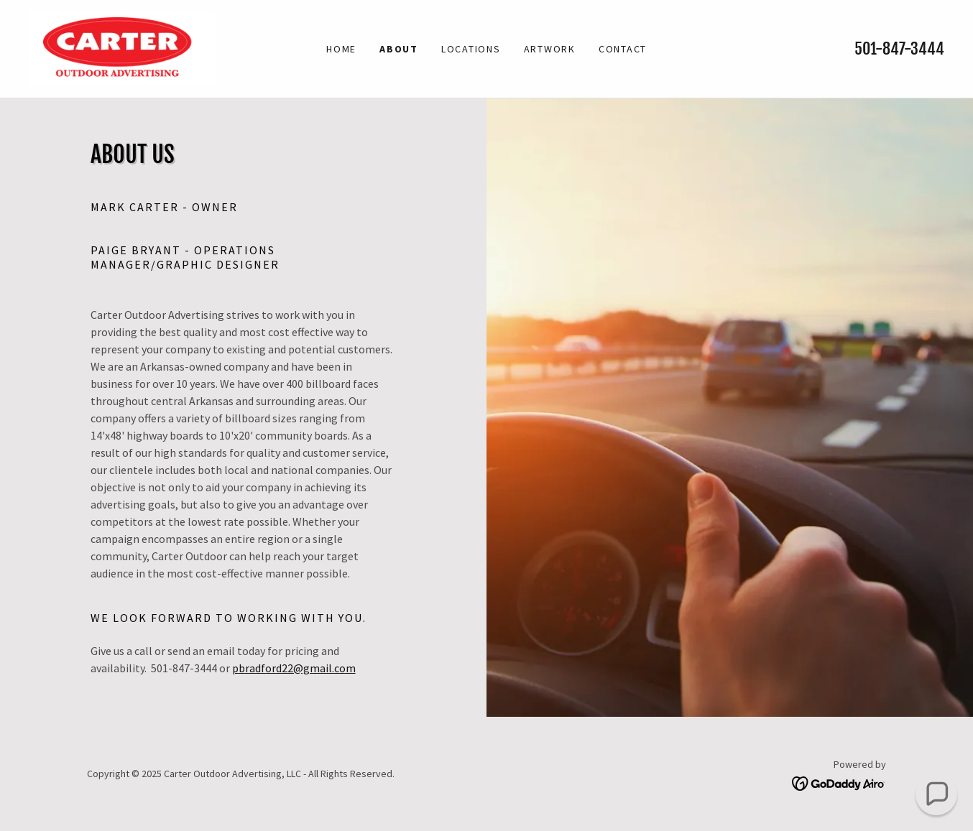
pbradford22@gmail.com (294, 668)
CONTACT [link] (623, 48)
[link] (122, 47)
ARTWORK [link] (550, 48)
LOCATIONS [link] (471, 48)
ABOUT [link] (398, 48)
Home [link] (341, 48)
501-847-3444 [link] (899, 48)
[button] (936, 794)
